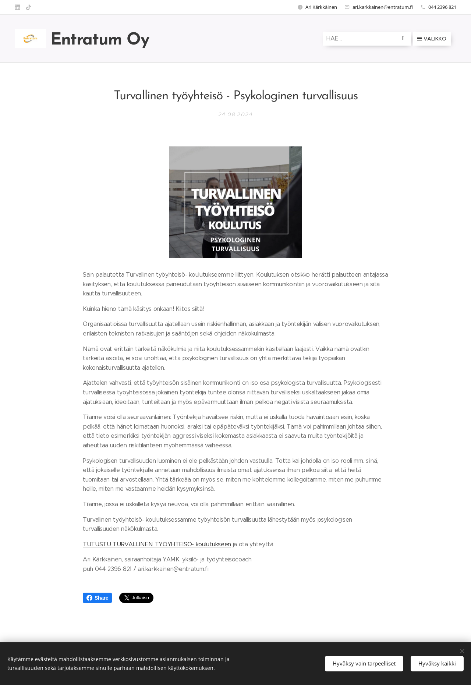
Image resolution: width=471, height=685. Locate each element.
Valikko (431, 38)
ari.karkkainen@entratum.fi (383, 7)
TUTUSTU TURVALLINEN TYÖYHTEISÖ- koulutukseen (157, 543)
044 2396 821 (442, 7)
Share (97, 598)
